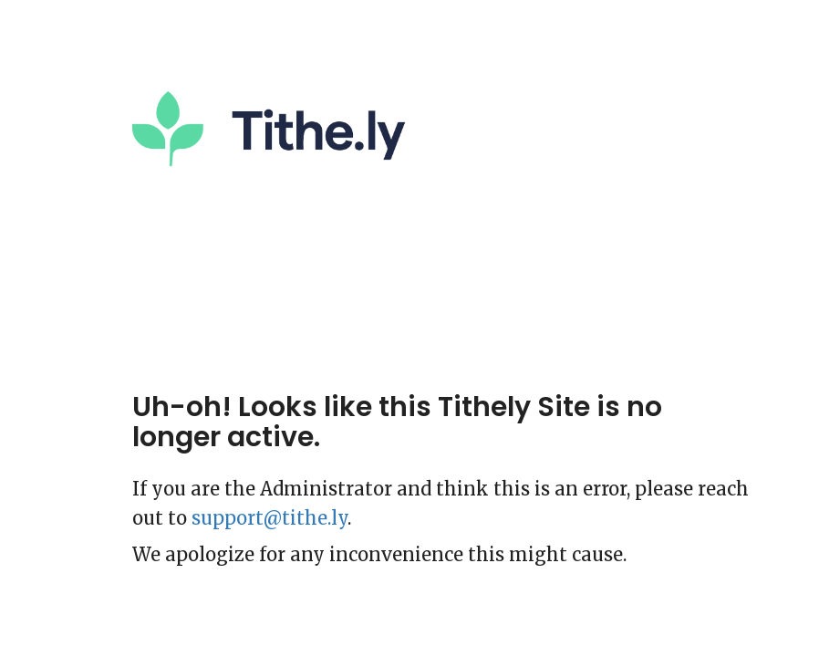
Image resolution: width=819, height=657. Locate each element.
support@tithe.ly (269, 517)
